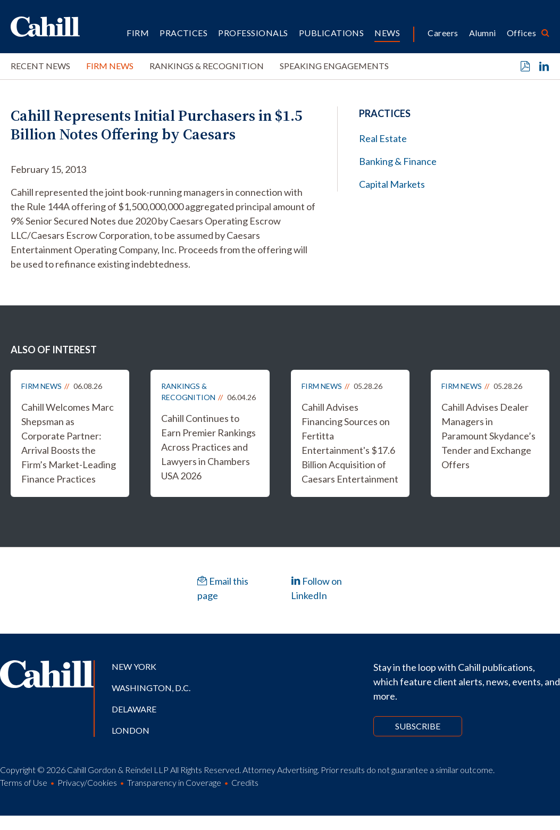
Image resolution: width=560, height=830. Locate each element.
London (130, 730)
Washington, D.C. (151, 688)
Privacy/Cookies (87, 782)
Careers (443, 33)
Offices (521, 33)
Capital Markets (392, 184)
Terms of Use (23, 782)
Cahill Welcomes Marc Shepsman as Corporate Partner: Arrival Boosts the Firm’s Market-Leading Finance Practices (68, 443)
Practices (183, 33)
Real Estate (383, 138)
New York (134, 666)
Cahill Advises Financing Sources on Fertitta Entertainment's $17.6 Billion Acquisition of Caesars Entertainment (350, 443)
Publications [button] (331, 33)
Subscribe (417, 726)
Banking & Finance (398, 161)
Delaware (134, 709)
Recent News (40, 66)
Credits (244, 782)
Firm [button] (138, 33)
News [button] (387, 33)
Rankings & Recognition (206, 66)
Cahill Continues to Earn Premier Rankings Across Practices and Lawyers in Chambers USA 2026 (208, 447)
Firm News (109, 66)
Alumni (482, 33)
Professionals (253, 33)
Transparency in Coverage (174, 782)
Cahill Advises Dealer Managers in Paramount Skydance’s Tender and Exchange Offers (488, 435)
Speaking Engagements (334, 66)
